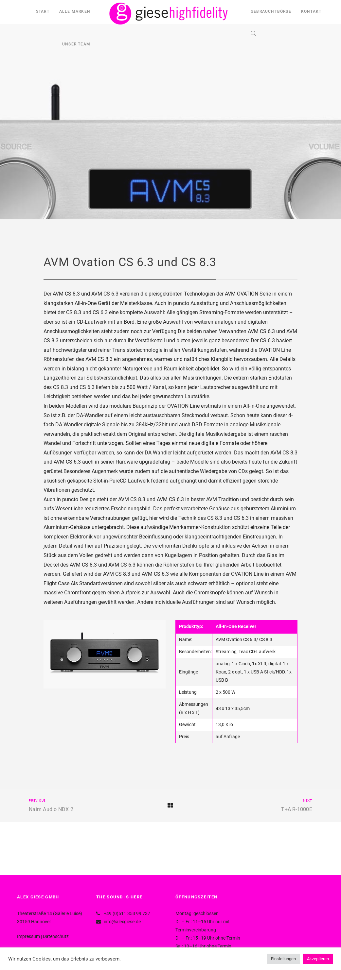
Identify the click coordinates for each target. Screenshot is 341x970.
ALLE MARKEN (74, 11)
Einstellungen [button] (283, 958)
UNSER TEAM (76, 44)
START (42, 11)
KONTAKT (311, 11)
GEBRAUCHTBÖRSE (271, 11)
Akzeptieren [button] (318, 958)
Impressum (28, 936)
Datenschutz (56, 936)
